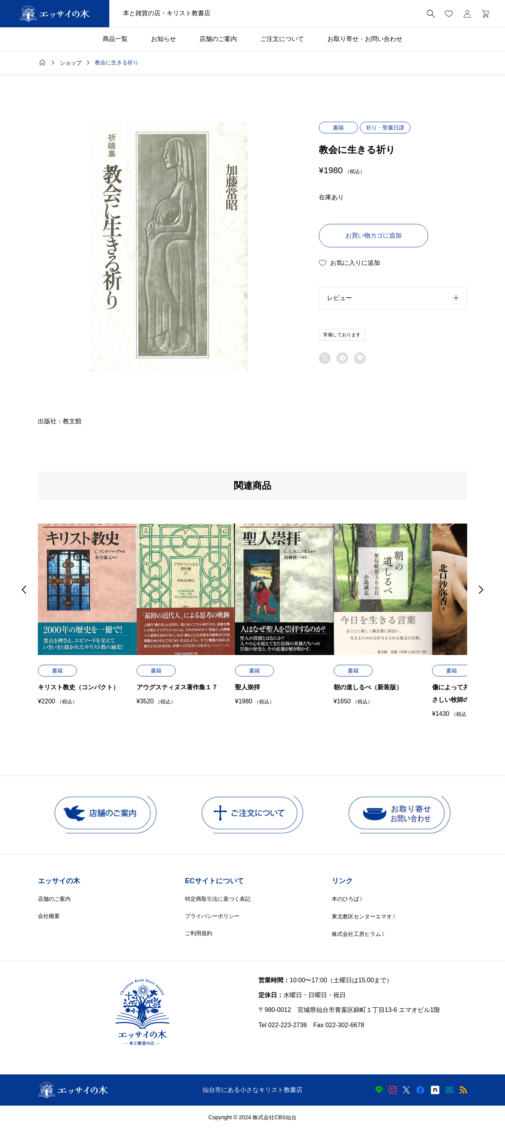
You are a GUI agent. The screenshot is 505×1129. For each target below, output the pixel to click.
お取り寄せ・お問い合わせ (364, 39)
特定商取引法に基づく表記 (218, 899)
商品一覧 (115, 39)
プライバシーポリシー (212, 916)
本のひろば (345, 899)
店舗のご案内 (218, 39)
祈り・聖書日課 (385, 127)
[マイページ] (467, 13)
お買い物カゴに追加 (373, 235)
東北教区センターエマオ (362, 916)
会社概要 (49, 916)
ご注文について (282, 39)
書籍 (338, 127)
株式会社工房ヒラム (356, 934)
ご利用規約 (198, 933)
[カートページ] (483, 13)
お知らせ (163, 39)
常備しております (342, 334)
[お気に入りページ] (449, 13)
